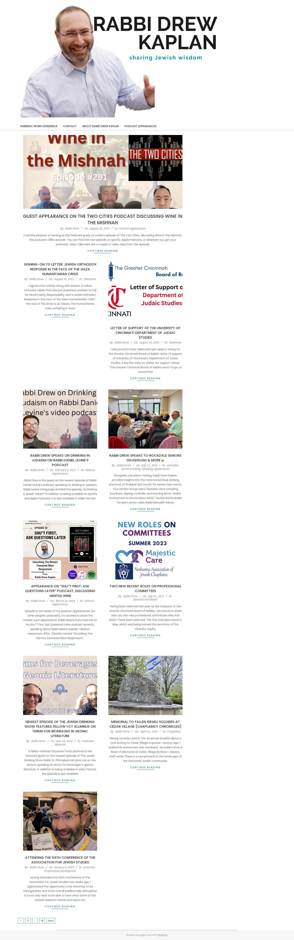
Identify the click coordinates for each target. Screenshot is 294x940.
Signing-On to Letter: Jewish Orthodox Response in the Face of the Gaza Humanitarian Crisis (60, 269)
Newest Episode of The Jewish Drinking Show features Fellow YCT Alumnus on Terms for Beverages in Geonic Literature (60, 728)
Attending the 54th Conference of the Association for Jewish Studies (60, 860)
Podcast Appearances (132, 228)
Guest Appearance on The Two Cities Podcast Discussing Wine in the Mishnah (102, 219)
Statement (90, 279)
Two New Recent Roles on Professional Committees (146, 588)
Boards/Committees (145, 599)
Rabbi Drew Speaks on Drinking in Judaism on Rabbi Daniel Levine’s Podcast (60, 460)
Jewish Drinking (130, 469)
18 (42, 921)
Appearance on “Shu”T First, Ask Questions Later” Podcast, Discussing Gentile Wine (60, 591)
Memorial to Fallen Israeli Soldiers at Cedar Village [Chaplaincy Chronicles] (146, 724)
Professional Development (60, 871)
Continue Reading (103, 250)
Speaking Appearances (156, 469)
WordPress (162, 935)
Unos (143, 935)
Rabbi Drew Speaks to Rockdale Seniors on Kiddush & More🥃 (145, 457)
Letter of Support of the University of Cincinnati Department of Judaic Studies (145, 333)
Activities (172, 465)
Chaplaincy (174, 731)
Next (51, 921)
